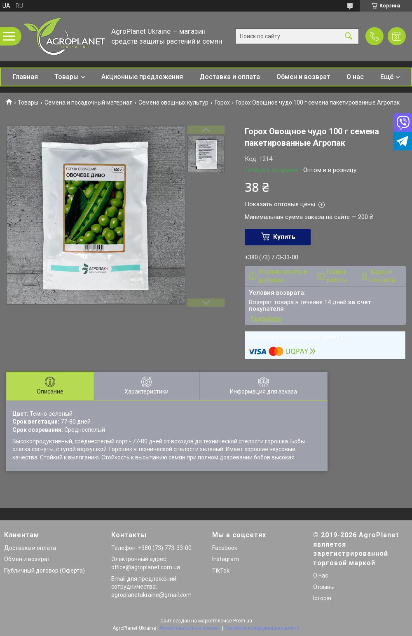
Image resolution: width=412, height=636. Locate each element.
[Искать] (348, 36)
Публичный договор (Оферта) (44, 570)
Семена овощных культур (173, 102)
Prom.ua (242, 621)
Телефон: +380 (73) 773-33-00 (151, 548)
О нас (355, 77)
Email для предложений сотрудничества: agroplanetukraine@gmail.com (151, 586)
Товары (66, 77)
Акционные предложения (142, 77)
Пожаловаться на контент (190, 628)
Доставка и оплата (229, 77)
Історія (322, 598)
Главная (25, 77)
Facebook (224, 548)
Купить (284, 237)
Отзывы (324, 587)
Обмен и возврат (303, 77)
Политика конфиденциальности (262, 628)
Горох (222, 102)
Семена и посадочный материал (88, 102)
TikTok (220, 570)
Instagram (225, 559)
